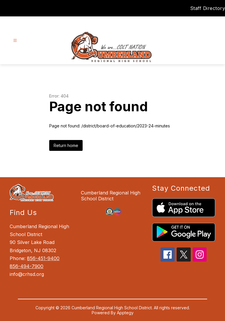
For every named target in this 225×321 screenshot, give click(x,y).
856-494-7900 (26, 266)
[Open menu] (15, 40)
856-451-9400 (43, 258)
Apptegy (125, 312)
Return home (66, 145)
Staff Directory (207, 8)
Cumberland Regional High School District (110, 196)
